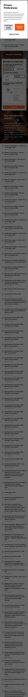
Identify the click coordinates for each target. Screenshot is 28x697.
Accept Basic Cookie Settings (8, 27)
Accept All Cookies (19, 27)
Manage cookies (14, 34)
